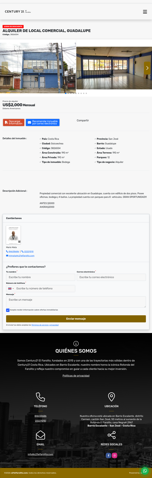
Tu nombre (11, 271)
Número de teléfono (16, 283)
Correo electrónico (86, 271)
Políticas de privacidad (76, 375)
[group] (38, 68)
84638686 (14, 251)
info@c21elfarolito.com (40, 454)
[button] (65, 93)
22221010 (28, 251)
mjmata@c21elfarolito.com (21, 255)
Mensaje (10, 294)
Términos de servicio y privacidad (45, 325)
